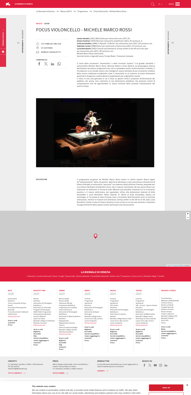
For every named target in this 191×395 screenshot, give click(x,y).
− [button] (188, 217)
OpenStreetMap (178, 265)
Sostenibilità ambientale (100, 276)
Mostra (36, 299)
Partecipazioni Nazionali (42, 314)
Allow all (166, 375)
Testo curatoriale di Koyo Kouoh (17, 304)
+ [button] (188, 214)
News (163, 329)
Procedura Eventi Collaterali (18, 312)
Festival (87, 299)
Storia (55, 276)
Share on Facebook (39, 63)
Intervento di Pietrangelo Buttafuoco (42, 304)
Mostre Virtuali (166, 312)
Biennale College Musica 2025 (120, 318)
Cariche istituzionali (44, 276)
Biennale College (150, 276)
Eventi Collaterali (39, 316)
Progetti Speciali (167, 307)
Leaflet (169, 265)
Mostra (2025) (64, 301)
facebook (144, 367)
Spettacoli (88, 303)
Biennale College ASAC (169, 316)
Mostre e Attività (167, 305)
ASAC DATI (164, 320)
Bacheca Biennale (83, 276)
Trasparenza (125, 276)
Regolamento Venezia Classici (67, 324)
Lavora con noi (137, 276)
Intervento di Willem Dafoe (145, 314)
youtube (155, 367)
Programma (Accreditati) (68, 307)
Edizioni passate (14, 316)
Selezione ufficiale (65, 303)
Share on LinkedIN (52, 63)
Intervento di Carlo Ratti (42, 307)
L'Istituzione (31, 276)
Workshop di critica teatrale (146, 318)
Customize (166, 383)
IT (160, 4)
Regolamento (64, 321)
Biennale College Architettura (44, 321)
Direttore (36, 301)
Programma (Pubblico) (67, 305)
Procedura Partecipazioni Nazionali (17, 308)
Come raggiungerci (41, 340)
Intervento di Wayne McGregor (92, 313)
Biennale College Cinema (68, 330)
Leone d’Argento (91, 321)
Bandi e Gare (115, 276)
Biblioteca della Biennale (170, 300)
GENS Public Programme (42, 312)
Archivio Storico (167, 303)
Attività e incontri (167, 309)
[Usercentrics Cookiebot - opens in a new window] (15, 390)
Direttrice (11, 301)
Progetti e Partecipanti (41, 310)
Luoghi (61, 276)
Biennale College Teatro (144, 316)
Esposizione (12, 299)
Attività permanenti (66, 332)
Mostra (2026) (64, 299)
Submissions (12, 314)
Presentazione (166, 298)
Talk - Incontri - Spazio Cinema (146, 305)
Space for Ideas (39, 318)
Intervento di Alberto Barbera (69, 316)
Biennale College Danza (93, 316)
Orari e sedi (12, 320)
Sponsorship (70, 276)
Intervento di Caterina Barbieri (118, 315)
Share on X (46, 63)
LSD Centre (114, 305)
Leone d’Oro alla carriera (94, 318)
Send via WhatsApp (59, 63)
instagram (160, 367)
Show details (37, 390)
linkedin (165, 367)
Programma (89, 301)
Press (10, 325)
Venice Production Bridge (68, 327)
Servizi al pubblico (40, 338)
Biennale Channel (167, 318)
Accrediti (37, 334)
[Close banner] (187, 372)
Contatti (161, 276)
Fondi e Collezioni (167, 314)
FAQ (35, 336)
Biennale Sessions (40, 323)
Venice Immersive (65, 310)
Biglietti (36, 331)
